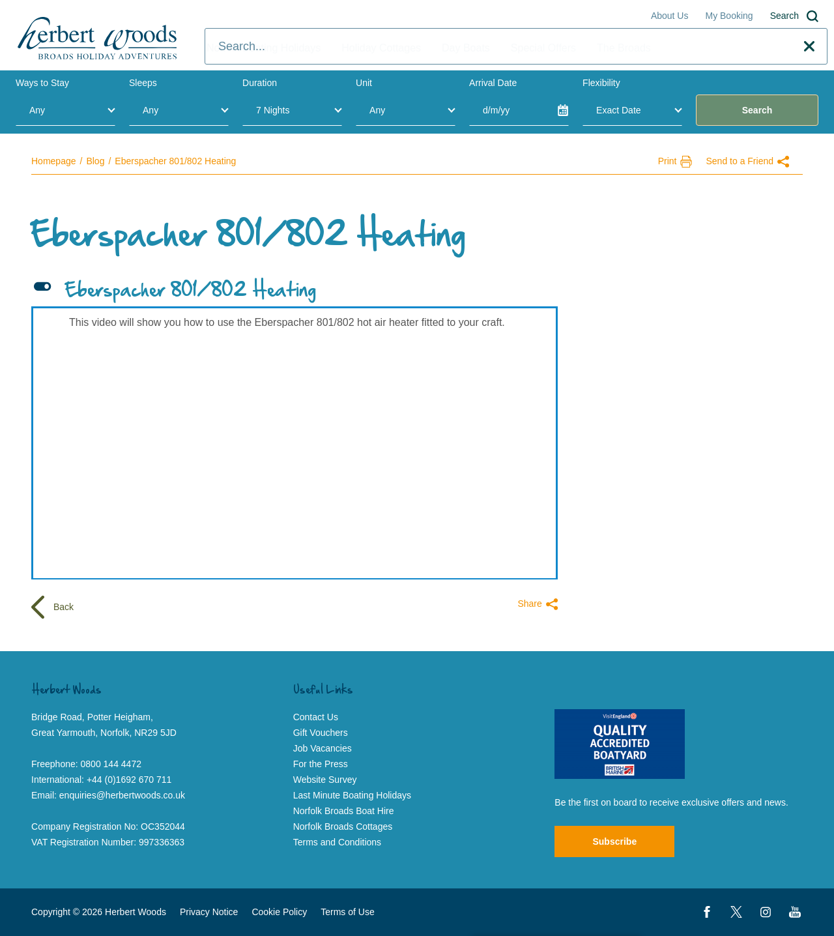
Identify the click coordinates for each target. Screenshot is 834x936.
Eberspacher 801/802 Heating (175, 161)
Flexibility (601, 83)
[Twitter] (736, 912)
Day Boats (466, 47)
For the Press (320, 764)
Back (52, 608)
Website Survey (325, 779)
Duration (259, 83)
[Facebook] (707, 912)
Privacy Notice (209, 912)
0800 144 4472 (111, 764)
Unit (364, 83)
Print (675, 162)
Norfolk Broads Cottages (343, 826)
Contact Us (315, 717)
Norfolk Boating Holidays (264, 47)
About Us (670, 15)
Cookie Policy (279, 912)
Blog (95, 161)
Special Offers (543, 47)
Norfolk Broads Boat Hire (343, 811)
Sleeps (143, 83)
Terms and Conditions (337, 842)
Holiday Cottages (381, 47)
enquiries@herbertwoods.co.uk (122, 795)
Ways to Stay (42, 83)
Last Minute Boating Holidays (352, 795)
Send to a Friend (747, 162)
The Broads (624, 47)
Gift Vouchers (320, 732)
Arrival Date (493, 83)
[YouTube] (795, 912)
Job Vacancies (322, 748)
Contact (758, 48)
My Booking (729, 15)
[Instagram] (765, 912)
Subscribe (614, 841)
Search (794, 16)
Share (537, 604)
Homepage (53, 161)
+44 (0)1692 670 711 (129, 779)
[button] (294, 291)
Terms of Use (347, 912)
